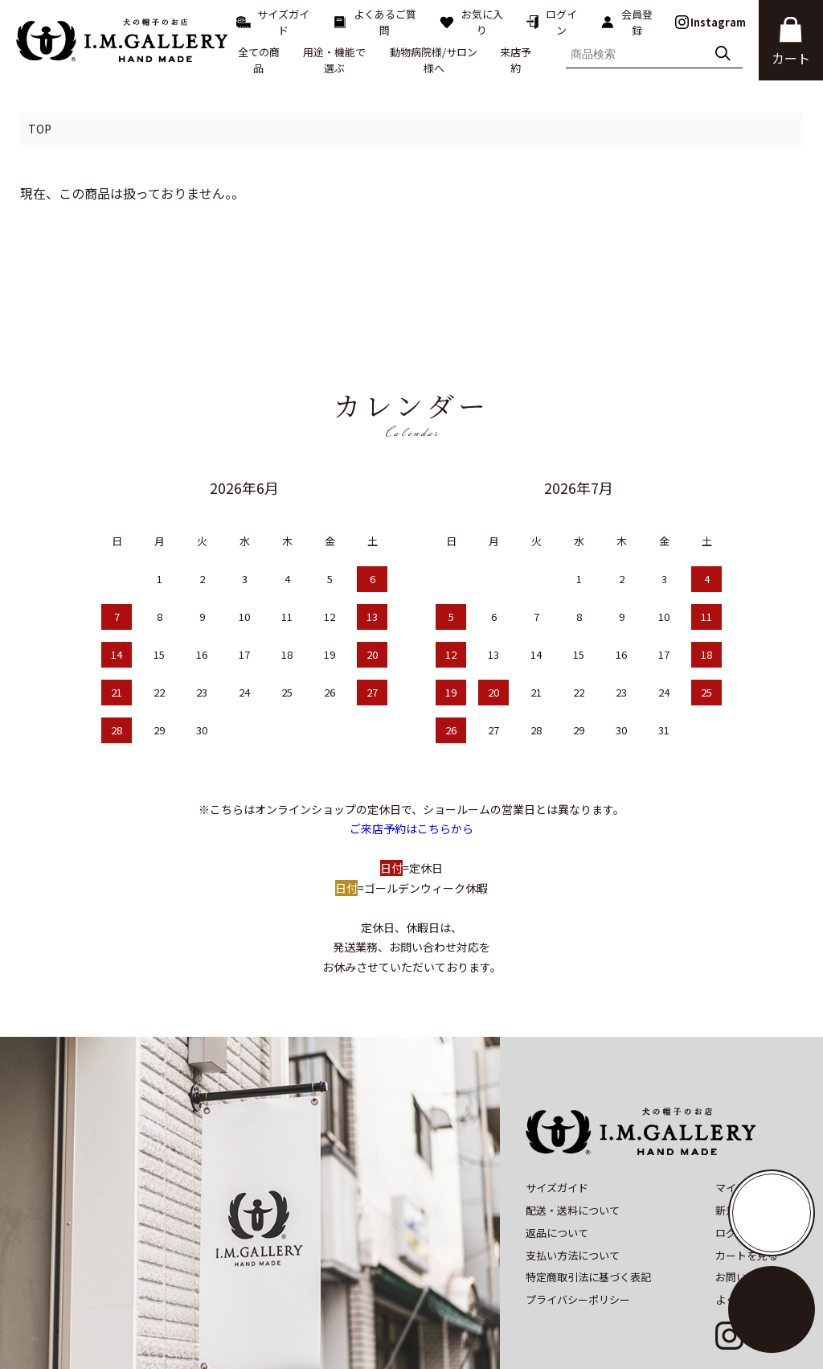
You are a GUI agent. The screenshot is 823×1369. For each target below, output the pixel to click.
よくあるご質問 (374, 22)
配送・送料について (573, 1140)
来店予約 (515, 60)
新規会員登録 (746, 1140)
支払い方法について (573, 1184)
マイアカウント (751, 1117)
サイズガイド (272, 22)
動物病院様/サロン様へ (433, 60)
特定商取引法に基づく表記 (588, 1207)
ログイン (551, 22)
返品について (557, 1162)
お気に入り (471, 22)
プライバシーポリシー (578, 1229)
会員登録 (626, 22)
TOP (39, 129)
